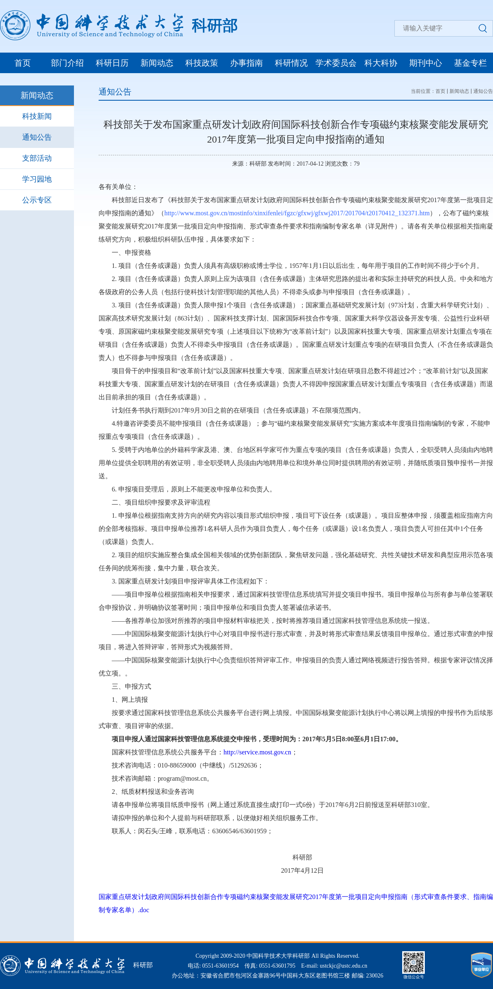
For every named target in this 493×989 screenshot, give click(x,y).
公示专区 (37, 200)
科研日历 (112, 62)
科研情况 (291, 62)
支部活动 (37, 158)
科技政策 (201, 62)
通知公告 (37, 137)
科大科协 (380, 62)
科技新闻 (37, 116)
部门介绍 (67, 62)
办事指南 (246, 62)
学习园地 (37, 179)
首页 (22, 62)
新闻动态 (157, 62)
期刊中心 (425, 62)
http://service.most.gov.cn (257, 752)
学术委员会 (336, 62)
